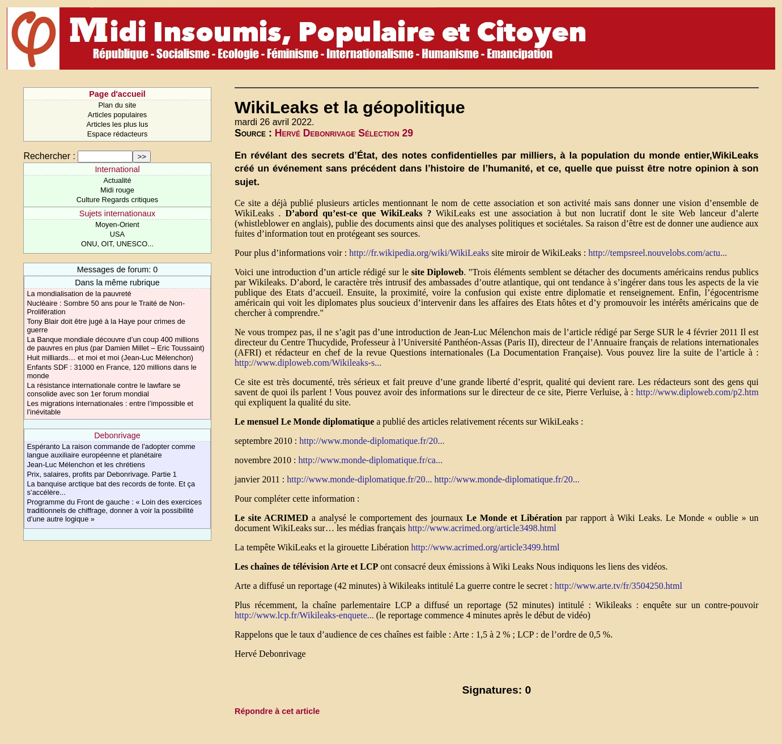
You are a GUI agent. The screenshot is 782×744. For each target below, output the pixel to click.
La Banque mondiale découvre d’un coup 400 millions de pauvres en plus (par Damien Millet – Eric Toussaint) (115, 343)
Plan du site (118, 105)
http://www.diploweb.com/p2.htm (697, 392)
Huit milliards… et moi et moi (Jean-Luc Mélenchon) (110, 357)
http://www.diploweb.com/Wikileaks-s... (308, 362)
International (117, 169)
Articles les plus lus (117, 124)
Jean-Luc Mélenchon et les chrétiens (85, 464)
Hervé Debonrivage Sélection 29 (344, 133)
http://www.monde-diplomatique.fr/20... (371, 441)
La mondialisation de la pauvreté (79, 293)
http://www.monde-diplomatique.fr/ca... (370, 460)
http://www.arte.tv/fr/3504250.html (618, 586)
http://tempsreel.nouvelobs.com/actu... (657, 253)
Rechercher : (49, 156)
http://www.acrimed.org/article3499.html (485, 547)
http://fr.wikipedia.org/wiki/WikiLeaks (419, 253)
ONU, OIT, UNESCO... (117, 244)
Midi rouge (117, 190)
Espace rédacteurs (117, 134)
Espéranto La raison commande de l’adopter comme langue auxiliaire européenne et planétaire (111, 450)
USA (117, 234)
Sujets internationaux (117, 213)
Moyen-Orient (117, 224)
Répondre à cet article (277, 711)
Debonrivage (117, 435)
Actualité (117, 180)
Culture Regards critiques (117, 199)
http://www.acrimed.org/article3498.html (482, 528)
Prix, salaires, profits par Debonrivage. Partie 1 (102, 474)
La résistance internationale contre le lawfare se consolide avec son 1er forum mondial (103, 389)
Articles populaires (117, 114)
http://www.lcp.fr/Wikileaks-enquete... (304, 615)
